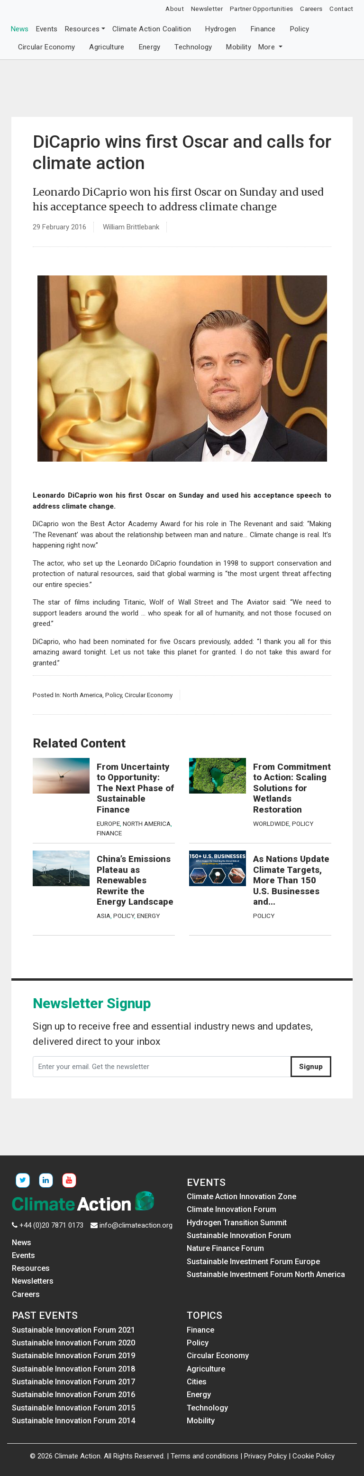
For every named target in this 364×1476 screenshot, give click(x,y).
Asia (103, 915)
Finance (263, 29)
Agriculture (106, 47)
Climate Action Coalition (151, 29)
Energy (150, 47)
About (174, 8)
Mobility (238, 47)
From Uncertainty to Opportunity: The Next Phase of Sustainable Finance (135, 788)
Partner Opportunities (261, 8)
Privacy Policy (265, 1456)
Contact (341, 8)
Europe (108, 823)
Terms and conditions (204, 1456)
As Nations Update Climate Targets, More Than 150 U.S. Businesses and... (291, 880)
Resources (82, 29)
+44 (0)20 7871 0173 (51, 1225)
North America (82, 695)
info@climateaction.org (136, 1225)
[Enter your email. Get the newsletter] (162, 1066)
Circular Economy (46, 47)
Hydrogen (220, 29)
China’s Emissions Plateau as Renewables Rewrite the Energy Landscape (135, 880)
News (20, 29)
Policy (299, 29)
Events (47, 29)
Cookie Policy (313, 1456)
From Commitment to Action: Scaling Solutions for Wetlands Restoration (292, 788)
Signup (311, 1066)
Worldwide (271, 823)
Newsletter (207, 8)
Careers (311, 8)
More (267, 47)
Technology (193, 47)
